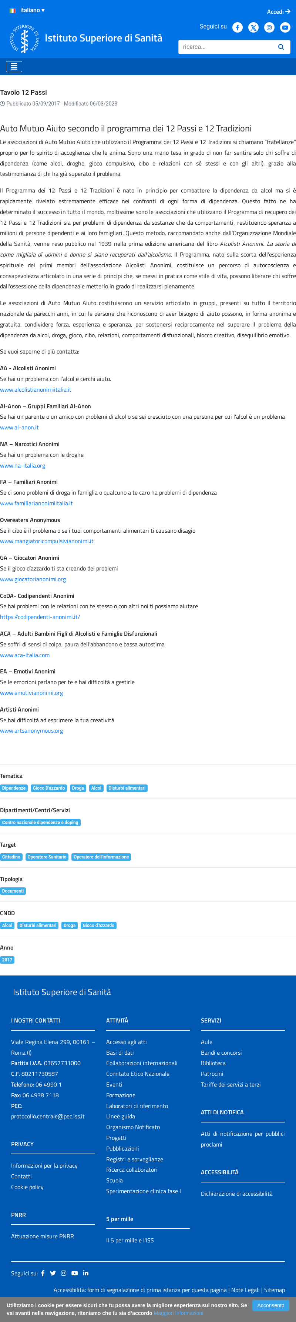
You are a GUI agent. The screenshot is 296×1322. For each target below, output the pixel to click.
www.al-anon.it (19, 427)
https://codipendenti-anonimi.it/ (40, 616)
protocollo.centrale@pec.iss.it (48, 1133)
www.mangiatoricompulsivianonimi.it (47, 540)
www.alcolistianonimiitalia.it (35, 389)
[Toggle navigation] (14, 66)
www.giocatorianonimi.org (33, 579)
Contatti (21, 1193)
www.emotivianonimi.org (31, 692)
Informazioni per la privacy (44, 1182)
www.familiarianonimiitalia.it (36, 503)
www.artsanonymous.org (31, 730)
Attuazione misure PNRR (42, 1253)
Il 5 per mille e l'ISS (130, 1257)
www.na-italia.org (22, 465)
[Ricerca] (225, 47)
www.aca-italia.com (25, 654)
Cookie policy (27, 1203)
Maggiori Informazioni (179, 1313)
